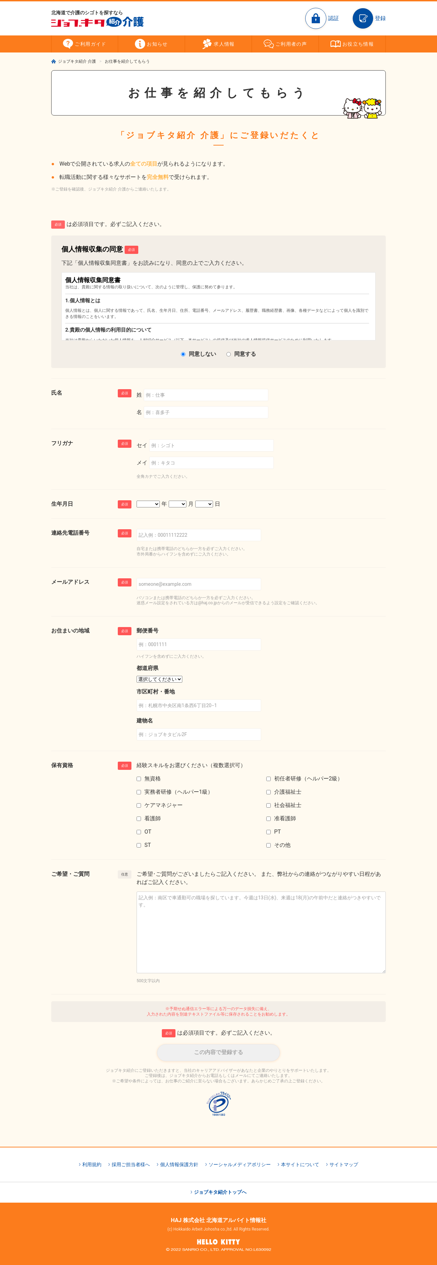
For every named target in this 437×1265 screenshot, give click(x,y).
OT (147, 831)
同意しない (202, 354)
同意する (245, 354)
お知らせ (157, 44)
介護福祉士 (287, 792)
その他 (282, 845)
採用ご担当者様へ (131, 1164)
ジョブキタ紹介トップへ (220, 1192)
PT (277, 831)
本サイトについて (300, 1164)
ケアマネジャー (163, 805)
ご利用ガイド (90, 44)
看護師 (152, 818)
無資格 (152, 778)
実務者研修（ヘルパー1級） (178, 792)
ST (147, 845)
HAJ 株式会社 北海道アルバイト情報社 (218, 1220)
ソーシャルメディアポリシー (240, 1164)
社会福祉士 (287, 805)
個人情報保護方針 (179, 1164)
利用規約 (91, 1164)
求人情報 (224, 44)
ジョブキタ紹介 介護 (77, 61)
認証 (333, 18)
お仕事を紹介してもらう (127, 61)
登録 (380, 18)
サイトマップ (343, 1164)
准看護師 (285, 818)
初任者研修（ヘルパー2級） (308, 778)
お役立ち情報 (358, 44)
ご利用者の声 (291, 44)
